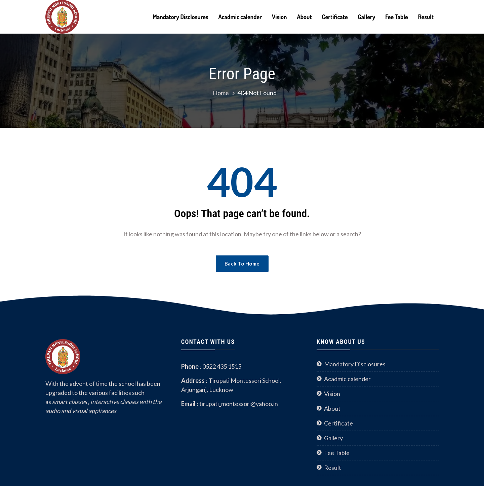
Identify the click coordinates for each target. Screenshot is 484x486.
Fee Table (396, 17)
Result (426, 17)
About (304, 17)
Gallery (366, 17)
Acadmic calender (240, 17)
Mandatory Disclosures (180, 17)
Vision (279, 17)
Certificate (335, 17)
